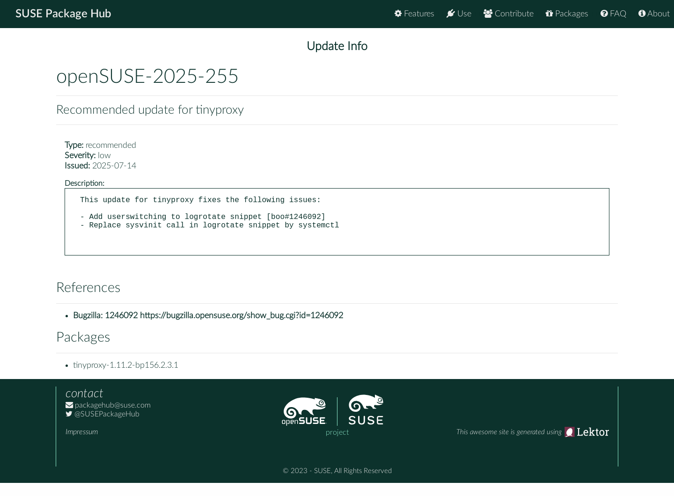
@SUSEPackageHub (102, 427)
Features (414, 13)
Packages (567, 13)
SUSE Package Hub (63, 14)
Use (459, 13)
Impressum (82, 445)
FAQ (613, 13)
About (654, 13)
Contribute (509, 13)
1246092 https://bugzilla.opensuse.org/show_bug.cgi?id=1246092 (224, 329)
